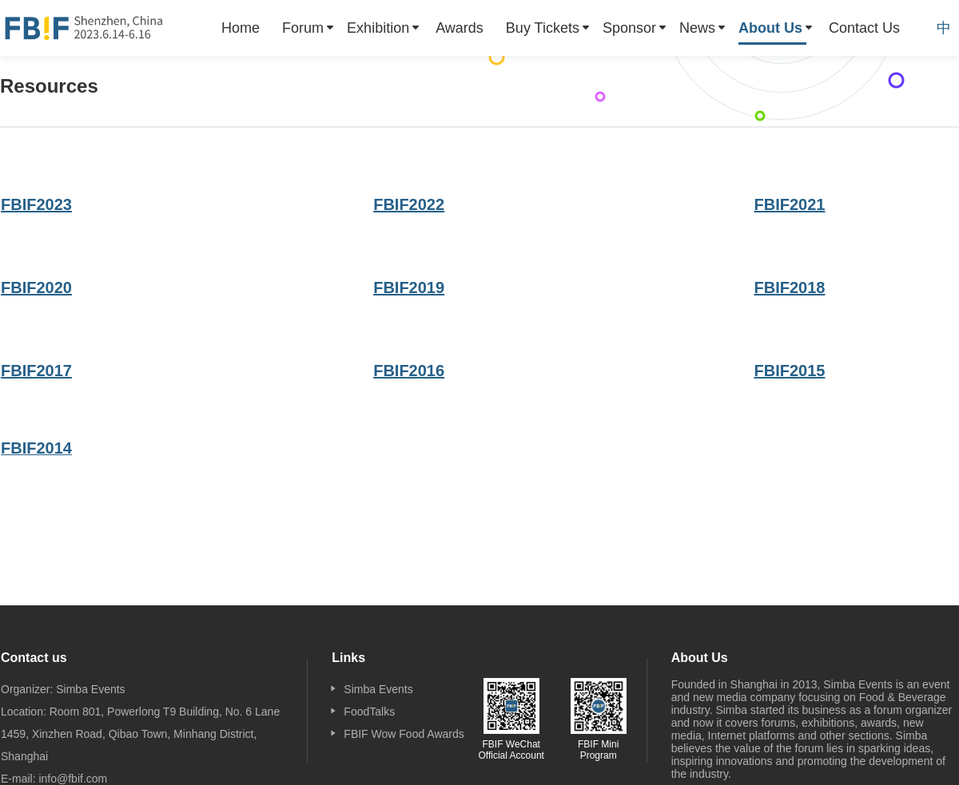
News (697, 28)
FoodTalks (369, 711)
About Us (770, 28)
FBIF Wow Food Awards (404, 734)
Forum (303, 28)
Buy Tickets (542, 28)
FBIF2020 (36, 287)
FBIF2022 (408, 204)
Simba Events (378, 689)
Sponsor (629, 28)
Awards (459, 28)
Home (240, 28)
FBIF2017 (36, 370)
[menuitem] (240, 28)
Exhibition (378, 28)
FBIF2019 (408, 287)
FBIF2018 (790, 287)
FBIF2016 (408, 370)
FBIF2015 (790, 370)
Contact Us (864, 28)
